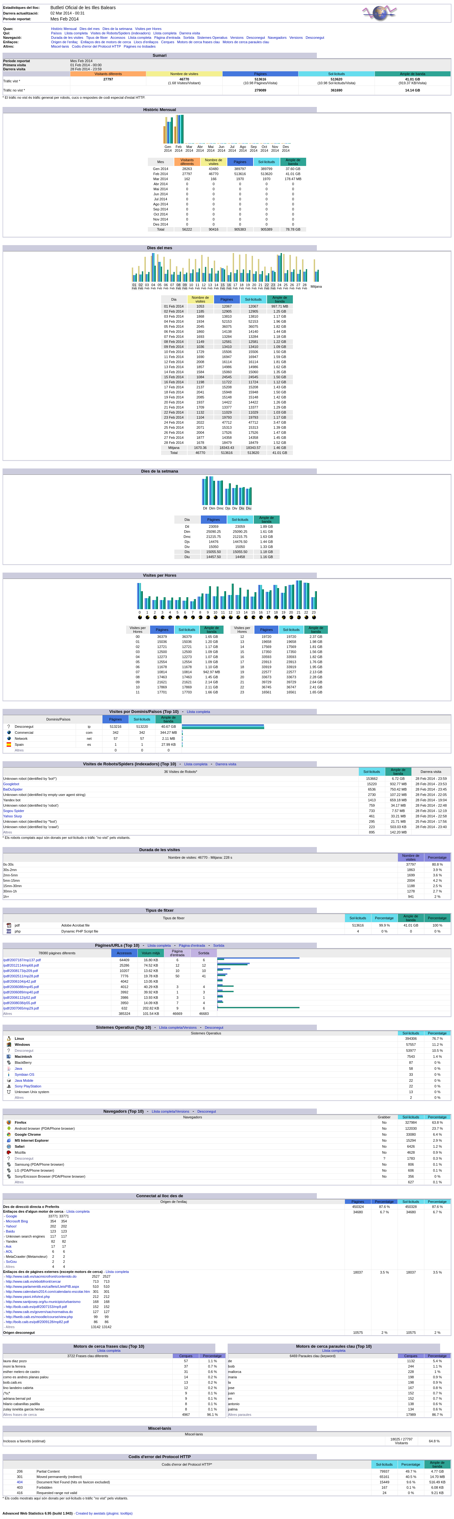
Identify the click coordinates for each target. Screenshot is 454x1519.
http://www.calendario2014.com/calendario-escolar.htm (48, 1291)
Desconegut (256, 37)
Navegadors (277, 37)
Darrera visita (189, 33)
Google (11, 1216)
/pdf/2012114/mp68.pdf (21, 965)
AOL (9, 1251)
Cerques (167, 42)
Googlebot (11, 784)
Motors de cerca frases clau (198, 42)
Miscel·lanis (60, 46)
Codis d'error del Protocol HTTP (96, 46)
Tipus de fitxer (97, 37)
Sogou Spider (13, 811)
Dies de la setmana (117, 29)
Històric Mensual (64, 29)
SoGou (11, 1261)
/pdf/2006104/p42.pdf (19, 981)
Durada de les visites (67, 37)
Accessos (117, 37)
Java (18, 1068)
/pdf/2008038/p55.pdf (19, 1003)
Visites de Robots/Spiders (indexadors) (120, 33)
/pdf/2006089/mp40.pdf (21, 992)
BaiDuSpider (13, 789)
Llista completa (76, 33)
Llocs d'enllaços (146, 42)
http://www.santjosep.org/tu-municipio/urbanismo (43, 1302)
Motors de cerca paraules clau (246, 42)
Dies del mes (89, 29)
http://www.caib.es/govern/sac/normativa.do (39, 1312)
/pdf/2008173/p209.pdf (20, 971)
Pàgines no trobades (140, 46)
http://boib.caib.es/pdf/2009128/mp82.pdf (37, 1322)
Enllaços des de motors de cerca (106, 42)
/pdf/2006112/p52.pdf (19, 997)
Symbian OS (24, 1074)
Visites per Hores (148, 29)
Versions (236, 37)
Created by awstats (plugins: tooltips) (104, 1513)
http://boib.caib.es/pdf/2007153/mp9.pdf (36, 1307)
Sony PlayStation (28, 1086)
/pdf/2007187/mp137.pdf (22, 960)
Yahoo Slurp (12, 816)
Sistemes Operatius (212, 37)
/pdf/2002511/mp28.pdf (21, 976)
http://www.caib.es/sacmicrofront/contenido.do (41, 1276)
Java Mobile (24, 1080)
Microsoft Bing (17, 1221)
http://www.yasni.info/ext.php (28, 1296)
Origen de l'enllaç (64, 42)
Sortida (188, 37)
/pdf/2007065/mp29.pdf (21, 1008)
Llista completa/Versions (178, 1027)
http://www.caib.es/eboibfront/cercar (33, 1281)
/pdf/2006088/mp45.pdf (21, 987)
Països (56, 33)
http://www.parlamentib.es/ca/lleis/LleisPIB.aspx (42, 1286)
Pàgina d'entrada (167, 37)
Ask (8, 1246)
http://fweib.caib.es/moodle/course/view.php (39, 1317)
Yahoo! (11, 1226)
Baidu (10, 1231)
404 (19, 1482)
